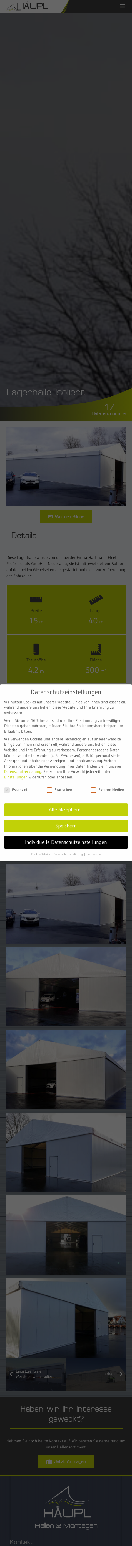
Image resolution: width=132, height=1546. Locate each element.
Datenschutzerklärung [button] (69, 846)
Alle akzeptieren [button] (66, 802)
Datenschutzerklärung (22, 763)
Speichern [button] (66, 818)
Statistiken (59, 782)
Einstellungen (16, 769)
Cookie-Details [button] (41, 846)
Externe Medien (107, 782)
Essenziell (16, 782)
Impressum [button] (93, 846)
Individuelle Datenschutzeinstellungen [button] (66, 834)
